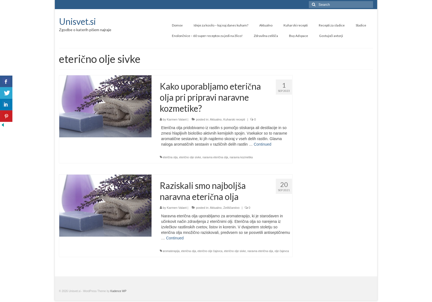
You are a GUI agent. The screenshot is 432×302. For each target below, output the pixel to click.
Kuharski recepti (234, 119)
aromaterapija (171, 251)
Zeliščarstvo (231, 207)
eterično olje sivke (190, 157)
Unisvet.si (77, 21)
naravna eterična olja (215, 157)
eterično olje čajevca (210, 251)
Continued (262, 144)
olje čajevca (281, 251)
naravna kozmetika (241, 157)
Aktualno (216, 119)
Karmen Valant (177, 119)
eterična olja (170, 157)
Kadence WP (118, 291)
